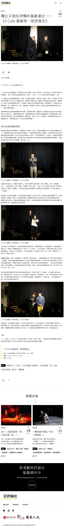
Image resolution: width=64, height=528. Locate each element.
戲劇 (3, 365)
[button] (29, 401)
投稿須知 (25, 505)
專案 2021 (10, 365)
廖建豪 (35, 428)
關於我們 (6, 505)
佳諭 (55, 365)
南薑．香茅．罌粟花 (22, 449)
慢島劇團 (4, 452)
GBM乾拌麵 (44, 365)
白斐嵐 (3, 428)
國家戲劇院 (47, 452)
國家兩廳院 (56, 452)
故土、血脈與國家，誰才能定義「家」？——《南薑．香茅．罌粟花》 (12, 435)
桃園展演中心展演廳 (15, 452)
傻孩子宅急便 (6, 370)
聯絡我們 (15, 505)
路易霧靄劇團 (37, 452)
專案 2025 (42, 449)
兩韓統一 (50, 449)
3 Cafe (18, 365)
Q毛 (51, 365)
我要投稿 (32, 485)
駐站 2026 (10, 449)
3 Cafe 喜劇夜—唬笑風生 (30, 365)
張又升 (3, 11)
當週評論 (21, 370)
